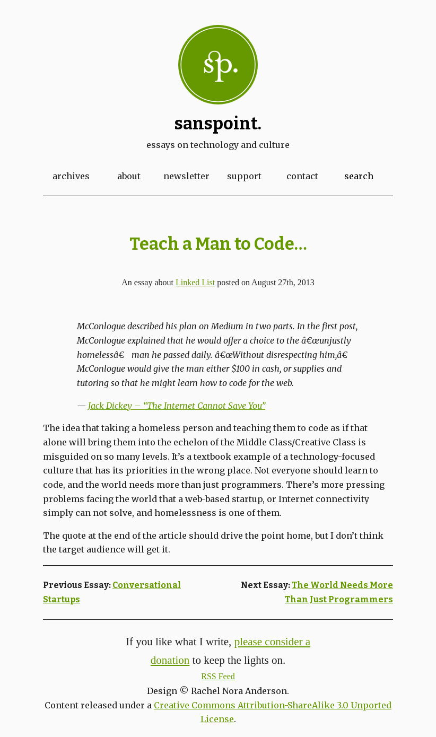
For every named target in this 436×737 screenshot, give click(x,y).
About (129, 176)
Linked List (195, 282)
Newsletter (186, 176)
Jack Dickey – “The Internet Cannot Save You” (176, 405)
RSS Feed (218, 676)
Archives (71, 176)
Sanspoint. (218, 123)
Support (244, 176)
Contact (302, 176)
